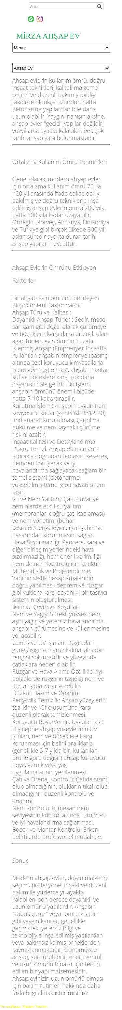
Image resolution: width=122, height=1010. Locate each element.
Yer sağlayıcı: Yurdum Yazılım (23, 1006)
